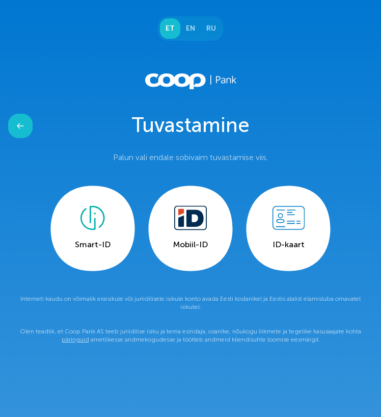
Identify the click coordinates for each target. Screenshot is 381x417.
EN (190, 28)
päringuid (75, 339)
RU (211, 28)
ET (170, 28)
